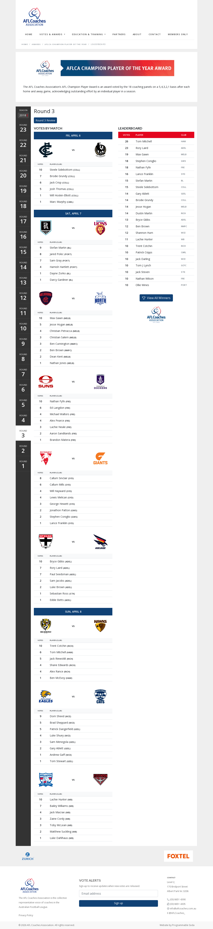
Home (29, 34)
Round (23, 128)
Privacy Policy (26, 915)
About (137, 34)
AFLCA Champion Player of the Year (66, 44)
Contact (155, 34)
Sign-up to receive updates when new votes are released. (109, 886)
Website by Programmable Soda (177, 925)
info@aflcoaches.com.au (183, 908)
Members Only (178, 34)
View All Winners (156, 298)
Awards (36, 44)
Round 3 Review (45, 120)
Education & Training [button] (88, 34)
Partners (119, 34)
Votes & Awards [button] (51, 34)
